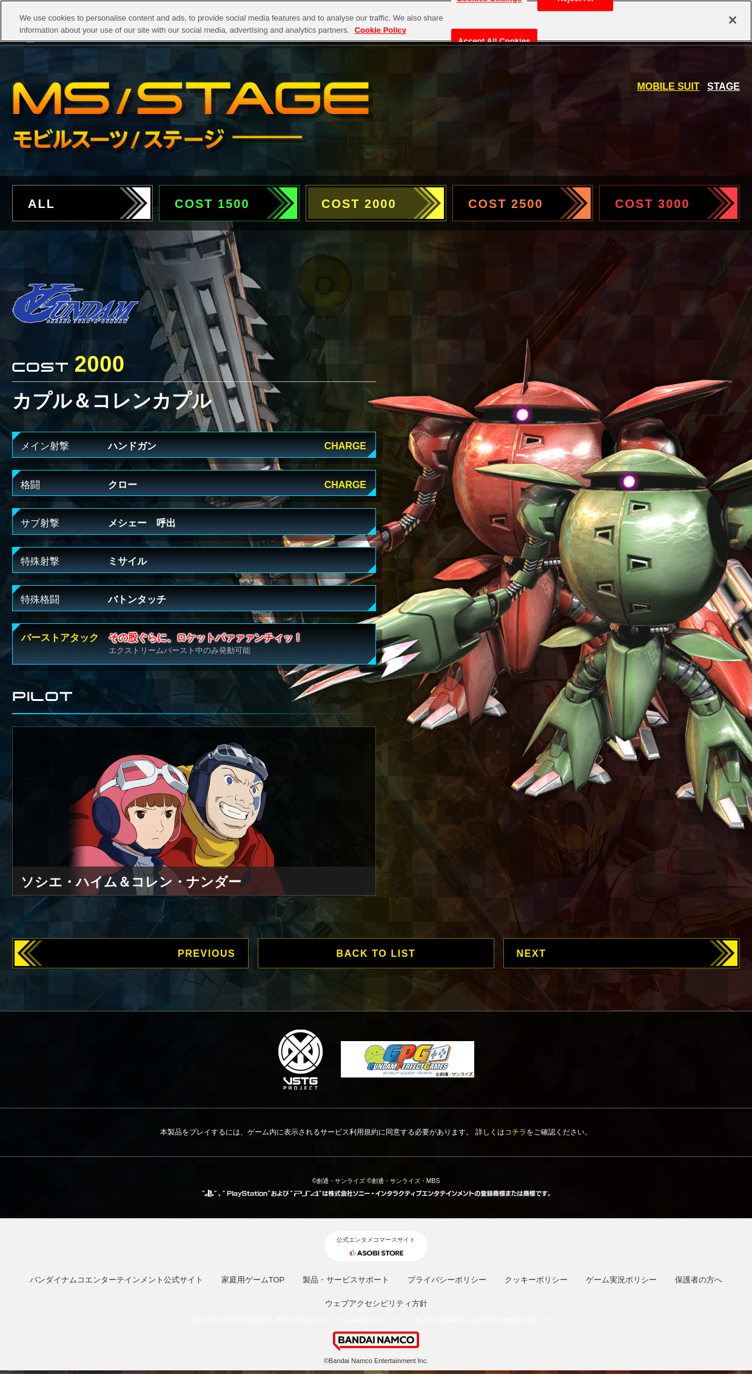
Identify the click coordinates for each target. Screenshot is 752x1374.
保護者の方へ (698, 1279)
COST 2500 (505, 203)
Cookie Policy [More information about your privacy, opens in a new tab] (380, 20)
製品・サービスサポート (346, 1279)
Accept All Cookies (494, 32)
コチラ (515, 1132)
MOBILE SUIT (668, 86)
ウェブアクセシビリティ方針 (376, 1303)
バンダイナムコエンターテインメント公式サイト (116, 1279)
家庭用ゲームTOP (253, 1279)
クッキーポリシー (536, 1279)
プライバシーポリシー (447, 1279)
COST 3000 (652, 203)
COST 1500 (212, 203)
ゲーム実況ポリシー (621, 1279)
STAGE (723, 86)
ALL (41, 203)
